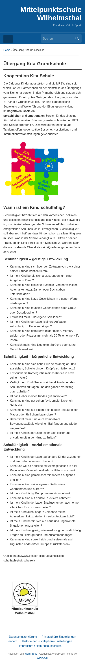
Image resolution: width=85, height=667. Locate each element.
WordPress (31, 653)
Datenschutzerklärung (23, 636)
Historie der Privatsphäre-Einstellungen (47, 641)
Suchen (77, 38)
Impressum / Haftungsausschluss (40, 645)
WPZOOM (42, 657)
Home (6, 50)
